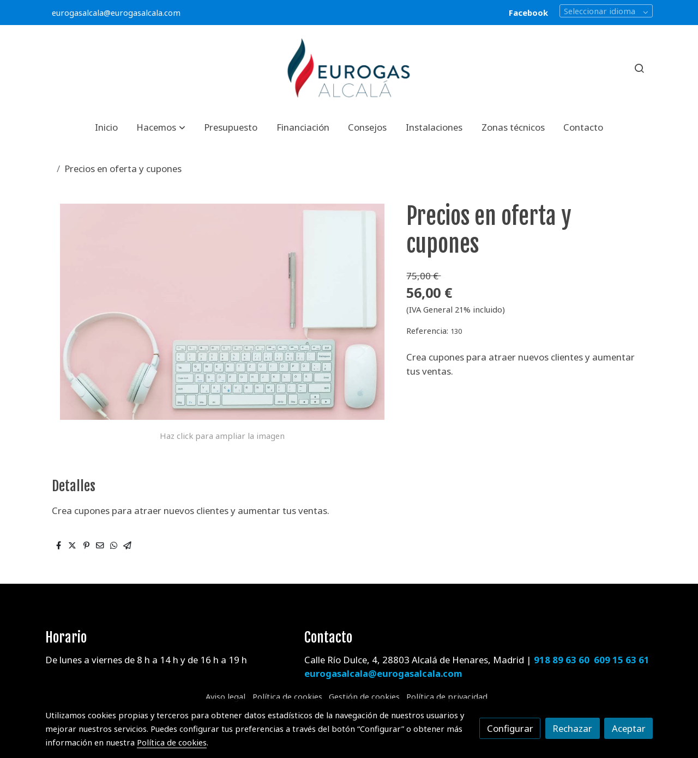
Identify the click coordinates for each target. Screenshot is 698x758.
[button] (161, 127)
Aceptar (629, 728)
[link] (349, 68)
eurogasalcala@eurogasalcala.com (116, 12)
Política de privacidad (447, 696)
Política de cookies (287, 696)
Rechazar (572, 728)
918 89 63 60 (561, 659)
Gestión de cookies (364, 696)
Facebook (528, 12)
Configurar (510, 728)
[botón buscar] (639, 68)
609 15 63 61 (621, 659)
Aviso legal (225, 696)
